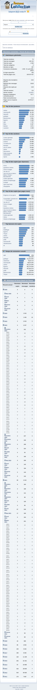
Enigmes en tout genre (9, 195)
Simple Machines (25, 685)
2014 (5, 665)
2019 (5, 645)
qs (4, 245)
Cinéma (5, 141)
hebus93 (5, 114)
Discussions (6, 151)
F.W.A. (5, 165)
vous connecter (20, 20)
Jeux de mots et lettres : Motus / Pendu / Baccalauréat (9, 175)
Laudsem (5, 128)
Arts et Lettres (7, 147)
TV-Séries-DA (7, 143)
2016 (5, 657)
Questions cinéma (8, 167)
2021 (5, 480)
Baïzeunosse (7, 118)
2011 (5, 676)
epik (4, 122)
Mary (4, 124)
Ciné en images (7, 169)
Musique (5, 145)
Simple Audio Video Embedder (19, 687)
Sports (5, 157)
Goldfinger (6, 230)
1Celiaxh (31, 92)
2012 (5, 672)
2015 (5, 661)
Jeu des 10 (6, 171)
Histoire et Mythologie (9, 180)
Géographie (6, 186)
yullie (4, 239)
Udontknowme (7, 243)
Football (5, 182)
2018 (5, 649)
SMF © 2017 (18, 685)
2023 (5, 321)
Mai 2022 (8, 460)
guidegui (5, 116)
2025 (5, 313)
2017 (5, 653)
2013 (5, 668)
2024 (5, 317)
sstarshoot (6, 260)
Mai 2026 (8, 293)
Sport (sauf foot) (7, 184)
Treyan (5, 233)
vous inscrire (31, 20)
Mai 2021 (8, 513)
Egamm (5, 120)
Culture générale (8, 137)
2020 (5, 641)
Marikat (5, 126)
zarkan (5, 110)
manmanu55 (6, 112)
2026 (5, 289)
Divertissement (7, 139)
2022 (5, 325)
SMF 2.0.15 (12, 685)
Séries (5, 149)
